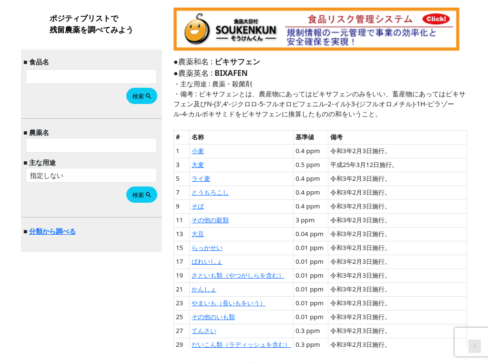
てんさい (204, 330)
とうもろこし (210, 192)
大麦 (198, 164)
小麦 (198, 150)
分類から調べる (52, 231)
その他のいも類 (213, 316)
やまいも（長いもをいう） (229, 303)
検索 (142, 96)
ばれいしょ (207, 261)
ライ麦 (201, 178)
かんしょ (204, 289)
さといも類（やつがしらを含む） (238, 275)
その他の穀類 (210, 220)
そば (198, 206)
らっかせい (207, 247)
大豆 (198, 233)
